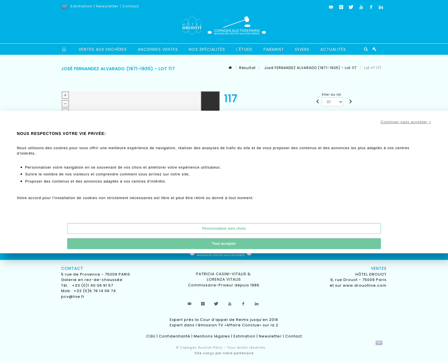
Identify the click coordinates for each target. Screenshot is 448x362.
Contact (130, 6)
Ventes (379, 268)
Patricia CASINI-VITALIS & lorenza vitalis (224, 276)
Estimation (82, 6)
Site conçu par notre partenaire (224, 353)
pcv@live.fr (73, 296)
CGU (150, 336)
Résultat (247, 67)
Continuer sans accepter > (406, 122)
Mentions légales (212, 336)
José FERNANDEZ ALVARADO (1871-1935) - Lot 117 (310, 67)
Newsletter (107, 6)
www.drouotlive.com (365, 285)
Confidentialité (174, 336)
